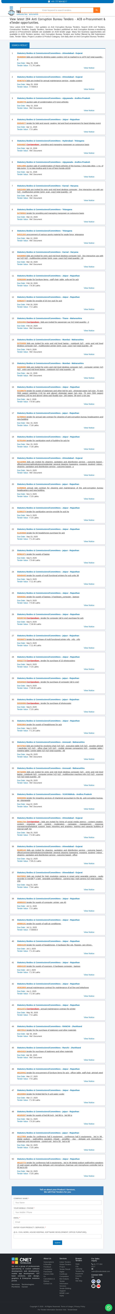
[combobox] (57, 1236)
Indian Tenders (65, 1262)
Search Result (20, 45)
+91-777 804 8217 (59, 1)
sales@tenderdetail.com (100, 1271)
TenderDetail (72, 1310)
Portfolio (16, 1287)
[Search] (96, 10)
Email (17, 1218)
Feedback (47, 1267)
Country (79, 1276)
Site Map (79, 1281)
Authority (79, 1269)
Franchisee (48, 1272)
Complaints (48, 1269)
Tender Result (65, 1269)
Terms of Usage (67, 1306)
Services (16, 1284)
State (78, 1264)
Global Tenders (65, 1264)
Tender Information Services (64, 1283)
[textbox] (15, 1236)
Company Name (21, 1198)
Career (25, 1287)
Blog (77, 1278)
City (77, 1266)
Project (62, 1267)
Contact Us (48, 1284)
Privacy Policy (79, 1306)
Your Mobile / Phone (24, 1208)
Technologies (28, 1284)
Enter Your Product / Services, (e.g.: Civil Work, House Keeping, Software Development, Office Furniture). (50, 1229)
